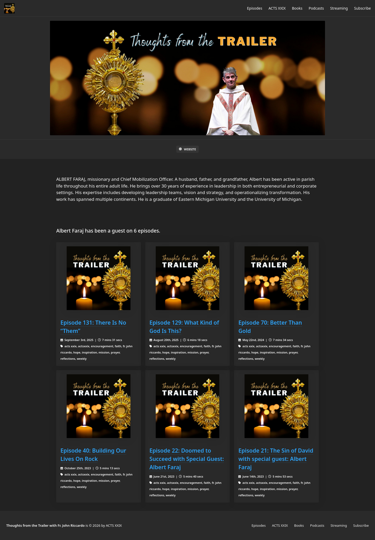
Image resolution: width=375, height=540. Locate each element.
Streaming (339, 8)
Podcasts (316, 8)
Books (297, 8)
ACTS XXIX (277, 8)
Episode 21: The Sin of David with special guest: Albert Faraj (275, 459)
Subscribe (362, 8)
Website (187, 149)
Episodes (254, 8)
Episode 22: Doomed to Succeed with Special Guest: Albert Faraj (186, 459)
